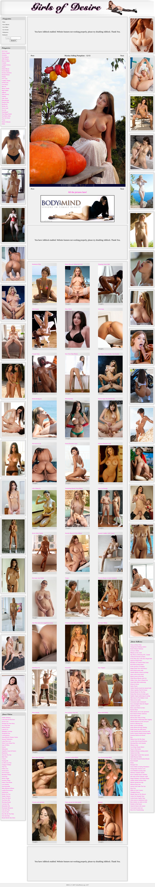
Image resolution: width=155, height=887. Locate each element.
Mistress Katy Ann (135, 784)
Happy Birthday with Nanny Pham (139, 778)
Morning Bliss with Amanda (138, 743)
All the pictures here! (77, 192)
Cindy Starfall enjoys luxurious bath (140, 731)
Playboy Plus (5, 102)
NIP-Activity (5, 94)
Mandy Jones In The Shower (138, 794)
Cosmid (4, 63)
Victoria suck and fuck (38, 802)
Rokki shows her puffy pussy (138, 729)
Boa (131, 737)
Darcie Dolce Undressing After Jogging (141, 719)
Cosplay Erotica (6, 65)
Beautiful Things (6, 774)
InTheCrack (5, 82)
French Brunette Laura (71, 443)
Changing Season (135, 792)
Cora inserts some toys (136, 808)
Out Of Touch (5, 772)
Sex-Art (4, 110)
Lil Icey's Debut (134, 650)
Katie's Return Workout (136, 648)
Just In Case (5, 721)
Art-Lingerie (5, 57)
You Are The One (6, 755)
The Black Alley (6, 116)
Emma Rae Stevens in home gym (139, 694)
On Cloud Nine (6, 725)
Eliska (132, 762)
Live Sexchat (5, 29)
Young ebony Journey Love (137, 768)
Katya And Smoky (103, 712)
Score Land (5, 108)
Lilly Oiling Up (36, 488)
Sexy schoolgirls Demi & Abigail (139, 703)
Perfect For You (6, 794)
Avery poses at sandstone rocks (138, 800)
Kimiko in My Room (136, 804)
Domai (4, 67)
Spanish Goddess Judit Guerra (106, 533)
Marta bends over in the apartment (139, 711)
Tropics (67, 578)
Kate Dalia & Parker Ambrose (138, 713)
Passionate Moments (7, 808)
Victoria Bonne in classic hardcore (107, 578)
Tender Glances (6, 796)
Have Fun (133, 788)
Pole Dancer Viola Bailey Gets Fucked (108, 354)
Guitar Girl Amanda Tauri (137, 796)
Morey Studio (5, 88)
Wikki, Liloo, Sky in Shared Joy (139, 680)
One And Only (6, 816)
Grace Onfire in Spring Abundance (139, 766)
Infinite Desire (6, 727)
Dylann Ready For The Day (137, 692)
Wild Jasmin (35, 309)
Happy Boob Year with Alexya (138, 668)
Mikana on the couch (136, 652)
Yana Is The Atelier (135, 749)
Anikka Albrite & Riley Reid (138, 780)
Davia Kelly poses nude (136, 670)
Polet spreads (35, 712)
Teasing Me (5, 760)
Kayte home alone (135, 715)
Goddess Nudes (6, 80)
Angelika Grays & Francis (9, 751)
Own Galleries (5, 24)
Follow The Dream (7, 782)
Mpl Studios (5, 90)
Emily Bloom (5, 69)
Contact (4, 759)
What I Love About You (8, 743)
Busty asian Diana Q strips (137, 707)
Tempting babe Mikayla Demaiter (74, 623)
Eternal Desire (6, 74)
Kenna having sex (37, 398)
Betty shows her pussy (38, 757)
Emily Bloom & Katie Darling (138, 727)
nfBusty (4, 92)
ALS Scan (4, 51)
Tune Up (4, 766)
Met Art (4, 86)
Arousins (4, 55)
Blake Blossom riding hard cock (74, 264)
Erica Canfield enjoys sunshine (138, 774)
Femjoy (4, 76)
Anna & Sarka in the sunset (137, 806)
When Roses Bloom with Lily (138, 678)
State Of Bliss (5, 745)
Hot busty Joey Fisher (38, 578)
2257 (87, 885)
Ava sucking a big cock (71, 712)
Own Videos (5, 27)
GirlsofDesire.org (80, 885)
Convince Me (5, 804)
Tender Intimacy (6, 717)
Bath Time (5, 757)
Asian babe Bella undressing (138, 682)
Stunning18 (5, 112)
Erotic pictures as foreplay (137, 666)
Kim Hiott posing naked (136, 664)
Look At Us (5, 729)
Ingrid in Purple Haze (136, 660)
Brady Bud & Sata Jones (8, 817)
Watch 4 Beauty (6, 122)
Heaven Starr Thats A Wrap (137, 717)
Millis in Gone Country (136, 790)
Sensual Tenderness (7, 739)
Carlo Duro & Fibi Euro (8, 719)
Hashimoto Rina (36, 264)
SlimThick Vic (36, 667)
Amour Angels (6, 53)
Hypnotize (5, 753)
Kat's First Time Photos (71, 354)
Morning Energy (6, 802)
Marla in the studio (135, 700)
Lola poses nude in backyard (138, 702)
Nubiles (4, 96)
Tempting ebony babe (104, 264)
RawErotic (5, 104)
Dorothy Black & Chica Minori (73, 533)
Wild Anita (101, 309)
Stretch (4, 747)
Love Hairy (5, 84)
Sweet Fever (5, 770)
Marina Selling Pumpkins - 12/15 (78, 56)
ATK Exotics (5, 59)
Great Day (5, 776)
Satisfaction (5, 792)
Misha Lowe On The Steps (137, 739)
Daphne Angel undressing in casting (140, 696)
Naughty (35, 304)
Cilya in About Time (135, 645)
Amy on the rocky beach (137, 674)
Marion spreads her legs (136, 782)
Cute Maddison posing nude (138, 770)
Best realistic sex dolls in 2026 (138, 802)
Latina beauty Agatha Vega (137, 798)
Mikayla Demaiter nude (104, 443)
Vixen (3, 120)
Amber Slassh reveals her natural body (140, 688)
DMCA (68, 885)
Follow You (5, 768)
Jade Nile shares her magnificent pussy (42, 623)
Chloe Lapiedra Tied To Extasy (138, 690)
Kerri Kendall (134, 760)
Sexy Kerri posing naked (104, 757)
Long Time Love (6, 741)
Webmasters (5, 32)
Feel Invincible (6, 786)
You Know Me (6, 800)
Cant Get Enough (102, 488)
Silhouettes (5, 749)
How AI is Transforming (137, 810)
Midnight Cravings (7, 731)
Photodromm (5, 100)
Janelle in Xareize (135, 705)
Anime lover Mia (135, 753)
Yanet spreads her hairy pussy (73, 802)
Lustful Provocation (7, 790)
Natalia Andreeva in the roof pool (139, 721)
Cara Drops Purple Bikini (137, 747)
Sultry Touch (133, 686)
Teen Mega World (7, 114)
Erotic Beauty (5, 70)
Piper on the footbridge (136, 725)
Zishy (3, 124)
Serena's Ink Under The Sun (138, 786)
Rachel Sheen (134, 709)
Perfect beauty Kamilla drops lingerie (140, 733)
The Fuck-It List (36, 443)
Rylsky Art (5, 106)
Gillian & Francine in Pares (137, 656)
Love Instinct (5, 784)
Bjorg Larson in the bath (137, 676)
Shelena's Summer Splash (137, 772)
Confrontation (5, 735)
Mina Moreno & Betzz (8, 788)
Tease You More (6, 798)
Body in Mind (5, 61)
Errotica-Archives (7, 72)
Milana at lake (134, 745)
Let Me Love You (6, 762)
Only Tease (5, 98)
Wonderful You (6, 733)
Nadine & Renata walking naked (139, 751)
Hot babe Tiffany (102, 623)
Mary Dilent (68, 309)
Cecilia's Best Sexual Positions (138, 741)
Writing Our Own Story (8, 723)
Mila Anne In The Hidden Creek (139, 698)
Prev (32, 56)
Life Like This (6, 810)
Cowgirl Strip (35, 354)
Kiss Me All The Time (8, 814)
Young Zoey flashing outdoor (138, 647)
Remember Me (6, 806)
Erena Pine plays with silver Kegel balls (141, 658)
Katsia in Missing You (136, 723)
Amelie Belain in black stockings (139, 672)
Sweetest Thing (6, 780)
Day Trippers (101, 667)
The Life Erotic (6, 118)
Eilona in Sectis (134, 684)
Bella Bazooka (69, 398)
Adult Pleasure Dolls (136, 757)
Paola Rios (68, 667)
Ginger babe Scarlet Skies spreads (139, 755)
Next (122, 56)
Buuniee (100, 802)
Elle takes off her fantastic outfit (139, 776)
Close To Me (5, 812)
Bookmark (5, 34)
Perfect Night (5, 778)
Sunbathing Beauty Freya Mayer (74, 488)
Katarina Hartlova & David (137, 735)
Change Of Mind (6, 764)
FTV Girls (4, 78)
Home (3, 22)
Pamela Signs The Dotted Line (106, 398)
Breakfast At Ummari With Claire (139, 662)
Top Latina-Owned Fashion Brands (139, 759)
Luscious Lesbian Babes (71, 757)
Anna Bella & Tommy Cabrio (10, 737)
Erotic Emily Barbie (37, 533)
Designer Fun (134, 764)
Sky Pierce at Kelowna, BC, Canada (140, 654)
